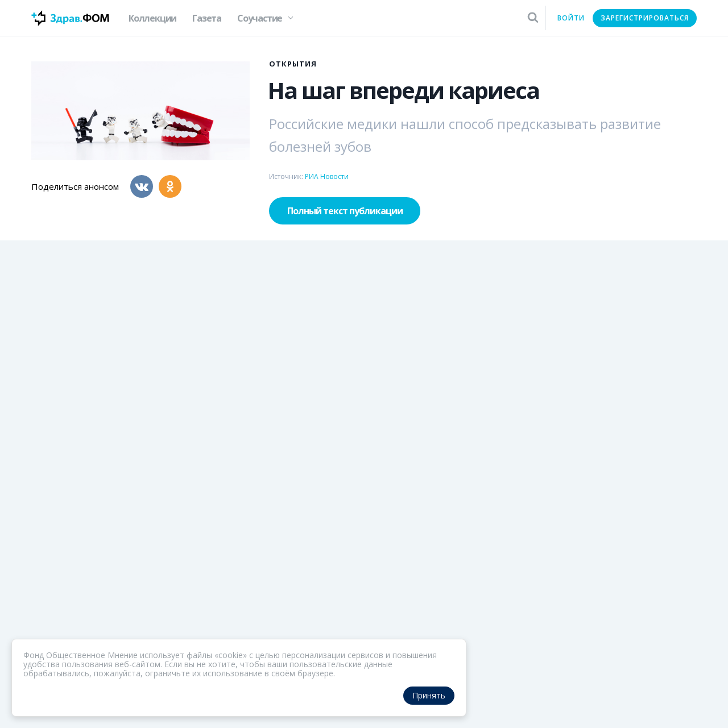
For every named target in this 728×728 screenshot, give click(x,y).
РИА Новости (327, 176)
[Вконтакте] (141, 186)
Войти (571, 18)
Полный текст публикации (345, 211)
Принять (428, 695)
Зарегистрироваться (645, 18)
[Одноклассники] (170, 186)
